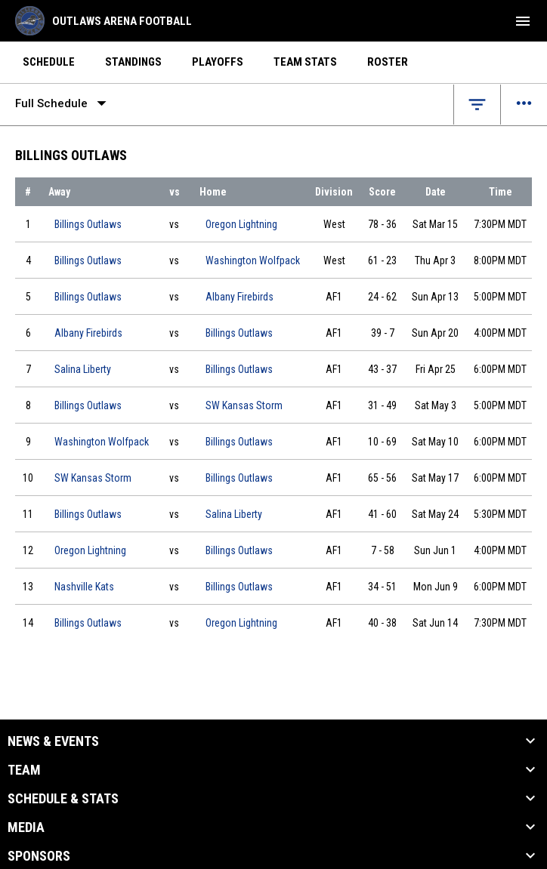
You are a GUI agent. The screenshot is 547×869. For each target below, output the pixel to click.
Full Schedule (64, 103)
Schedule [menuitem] (49, 62)
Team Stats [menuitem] (305, 62)
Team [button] (24, 770)
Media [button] (26, 827)
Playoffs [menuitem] (217, 62)
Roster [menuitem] (387, 62)
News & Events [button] (53, 741)
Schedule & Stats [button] (63, 799)
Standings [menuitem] (133, 62)
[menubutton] (523, 21)
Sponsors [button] (39, 856)
